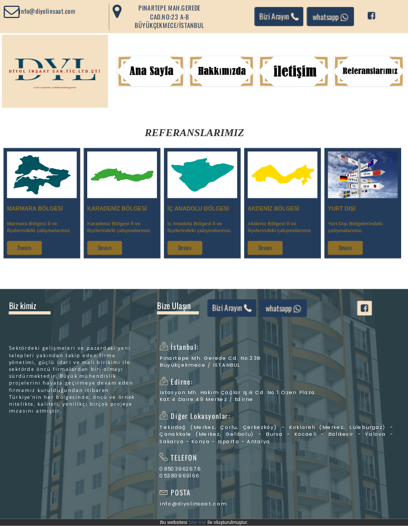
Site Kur (197, 522)
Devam (24, 248)
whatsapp (330, 16)
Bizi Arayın (279, 16)
